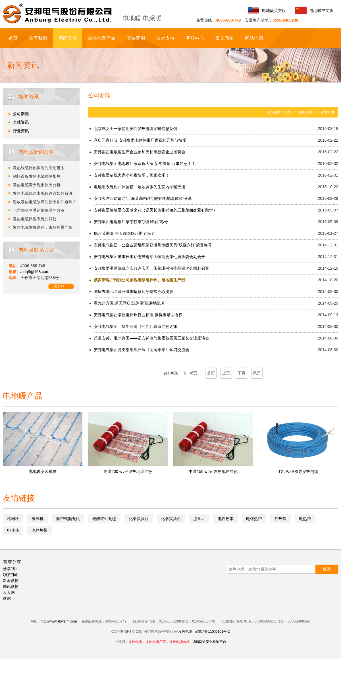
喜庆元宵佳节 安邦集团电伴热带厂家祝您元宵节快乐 (140, 140)
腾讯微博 (11, 586)
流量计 (199, 518)
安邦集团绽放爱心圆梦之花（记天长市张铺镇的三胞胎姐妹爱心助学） (155, 210)
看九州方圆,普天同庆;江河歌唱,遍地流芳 (129, 303)
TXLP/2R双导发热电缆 (298, 471)
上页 (226, 373)
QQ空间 (10, 574)
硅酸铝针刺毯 (104, 518)
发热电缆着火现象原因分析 (37, 185)
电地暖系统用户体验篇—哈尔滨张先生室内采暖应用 (139, 187)
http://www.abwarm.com (59, 621)
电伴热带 (226, 518)
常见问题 (224, 38)
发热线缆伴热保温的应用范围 (39, 167)
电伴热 (13, 530)
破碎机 (37, 518)
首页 (13, 38)
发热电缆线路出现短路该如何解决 (42, 193)
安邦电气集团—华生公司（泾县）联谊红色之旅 (135, 326)
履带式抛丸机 (68, 518)
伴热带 (280, 518)
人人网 (9, 592)
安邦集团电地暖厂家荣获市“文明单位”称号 (131, 221)
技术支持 (165, 38)
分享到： (11, 568)
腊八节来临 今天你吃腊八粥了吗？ (124, 233)
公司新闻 (21, 114)
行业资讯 (21, 131)
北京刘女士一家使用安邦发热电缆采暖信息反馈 (135, 128)
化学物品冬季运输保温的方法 (39, 210)
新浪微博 (11, 580)
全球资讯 (21, 122)
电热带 (305, 518)
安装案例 (136, 38)
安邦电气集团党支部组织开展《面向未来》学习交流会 (141, 349)
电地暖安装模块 (43, 471)
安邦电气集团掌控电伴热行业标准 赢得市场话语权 (138, 315)
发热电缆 (185, 632)
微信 (7, 598)
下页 (242, 373)
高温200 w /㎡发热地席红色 (127, 471)
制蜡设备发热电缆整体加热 (37, 176)
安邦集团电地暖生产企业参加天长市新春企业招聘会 (139, 152)
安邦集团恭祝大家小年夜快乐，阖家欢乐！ (131, 175)
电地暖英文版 (274, 10)
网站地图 (254, 38)
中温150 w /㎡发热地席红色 (213, 471)
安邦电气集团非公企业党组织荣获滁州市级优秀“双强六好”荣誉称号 (153, 245)
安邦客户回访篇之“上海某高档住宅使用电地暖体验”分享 (143, 198)
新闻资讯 (68, 38)
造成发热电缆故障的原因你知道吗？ (44, 202)
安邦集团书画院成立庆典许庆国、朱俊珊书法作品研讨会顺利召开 (151, 268)
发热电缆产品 (101, 38)
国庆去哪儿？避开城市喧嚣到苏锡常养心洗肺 (133, 291)
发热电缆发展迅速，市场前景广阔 (42, 227)
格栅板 (13, 518)
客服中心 (195, 38)
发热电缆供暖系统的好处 (35, 219)
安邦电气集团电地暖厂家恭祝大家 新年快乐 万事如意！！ (145, 163)
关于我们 (38, 38)
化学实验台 (139, 518)
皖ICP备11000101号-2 (213, 632)
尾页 (257, 373)
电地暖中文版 (321, 10)
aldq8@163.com (34, 271)
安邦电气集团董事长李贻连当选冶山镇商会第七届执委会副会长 (149, 256)
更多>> (59, 286)
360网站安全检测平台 (209, 642)
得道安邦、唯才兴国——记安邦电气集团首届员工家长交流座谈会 (151, 338)
